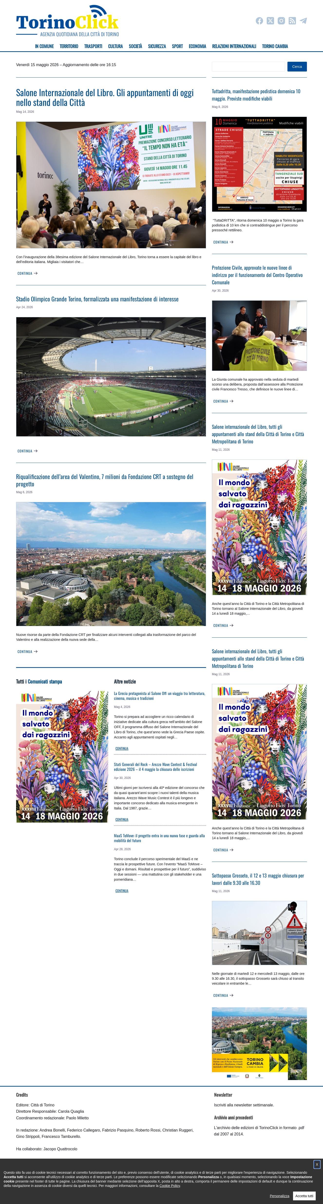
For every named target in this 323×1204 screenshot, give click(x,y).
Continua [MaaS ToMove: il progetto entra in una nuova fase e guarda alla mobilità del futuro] (121, 890)
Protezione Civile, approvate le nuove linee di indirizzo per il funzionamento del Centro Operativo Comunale (257, 275)
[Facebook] (259, 20)
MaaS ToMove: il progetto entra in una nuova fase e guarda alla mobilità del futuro (159, 838)
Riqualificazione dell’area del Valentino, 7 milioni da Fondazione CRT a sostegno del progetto (104, 480)
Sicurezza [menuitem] (157, 46)
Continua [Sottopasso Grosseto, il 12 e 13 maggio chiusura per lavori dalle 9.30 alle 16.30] (223, 995)
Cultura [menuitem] (115, 46)
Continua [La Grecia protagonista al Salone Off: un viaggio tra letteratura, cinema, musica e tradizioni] (121, 748)
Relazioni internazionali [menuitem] (234, 46)
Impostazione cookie (190, 1196)
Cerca (297, 66)
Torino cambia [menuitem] (275, 46)
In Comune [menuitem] (44, 46)
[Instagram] (281, 20)
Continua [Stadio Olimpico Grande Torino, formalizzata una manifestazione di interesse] (28, 450)
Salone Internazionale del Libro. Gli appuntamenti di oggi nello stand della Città (105, 97)
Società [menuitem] (135, 46)
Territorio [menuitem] (69, 46)
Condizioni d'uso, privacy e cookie (143, 1196)
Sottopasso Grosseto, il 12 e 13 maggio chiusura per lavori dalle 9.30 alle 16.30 (258, 879)
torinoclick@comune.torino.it (40, 1174)
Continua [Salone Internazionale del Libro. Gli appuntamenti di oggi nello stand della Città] (28, 273)
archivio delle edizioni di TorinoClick (247, 1128)
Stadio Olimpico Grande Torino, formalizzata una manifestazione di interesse (97, 298)
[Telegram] (303, 20)
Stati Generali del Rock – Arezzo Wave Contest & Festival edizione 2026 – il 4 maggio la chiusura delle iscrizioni (155, 766)
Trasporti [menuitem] (93, 46)
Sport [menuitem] (177, 46)
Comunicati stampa (45, 681)
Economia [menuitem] (197, 46)
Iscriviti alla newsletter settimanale (243, 1105)
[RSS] (292, 20)
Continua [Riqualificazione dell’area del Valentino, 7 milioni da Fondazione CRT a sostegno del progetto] (28, 651)
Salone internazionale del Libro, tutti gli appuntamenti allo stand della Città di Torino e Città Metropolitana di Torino (258, 434)
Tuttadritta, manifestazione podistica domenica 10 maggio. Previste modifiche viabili (256, 94)
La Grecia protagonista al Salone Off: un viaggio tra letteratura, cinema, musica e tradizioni (159, 695)
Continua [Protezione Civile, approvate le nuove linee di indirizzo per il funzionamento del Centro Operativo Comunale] (223, 401)
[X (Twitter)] (270, 20)
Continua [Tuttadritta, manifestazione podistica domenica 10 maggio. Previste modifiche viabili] (223, 242)
